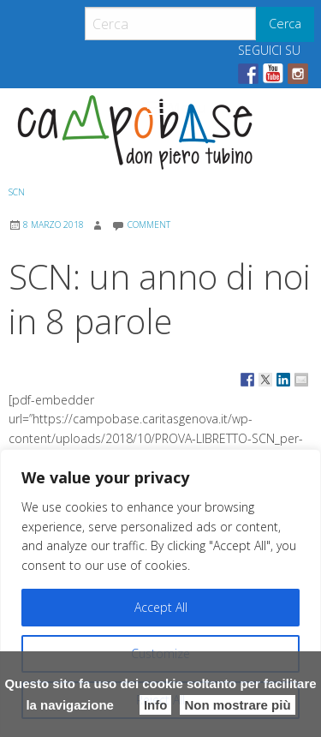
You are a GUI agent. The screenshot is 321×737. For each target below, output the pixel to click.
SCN (17, 192)
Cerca (285, 23)
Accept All (160, 607)
